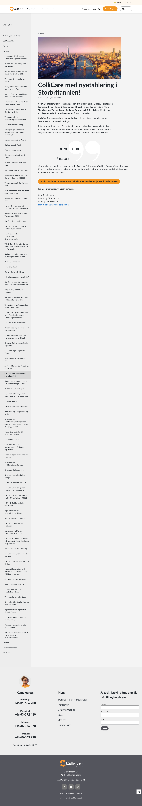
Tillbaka (41, 33)
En (130, 2)
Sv (128, 2)
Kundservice (57, 9)
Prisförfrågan (110, 9)
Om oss (62, 720)
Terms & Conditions (67, 794)
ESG (60, 715)
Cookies (79, 794)
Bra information (66, 710)
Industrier (63, 705)
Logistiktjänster (33, 9)
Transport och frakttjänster (72, 700)
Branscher (46, 9)
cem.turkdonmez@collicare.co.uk (53, 205)
